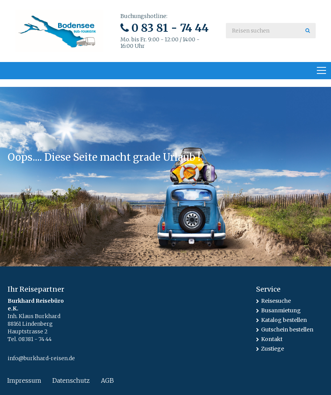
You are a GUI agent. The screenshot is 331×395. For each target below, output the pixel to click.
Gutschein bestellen (287, 329)
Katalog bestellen (284, 320)
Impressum (24, 380)
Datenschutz (71, 380)
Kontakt (271, 339)
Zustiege (272, 348)
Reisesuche (276, 300)
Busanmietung (281, 310)
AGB (107, 380)
